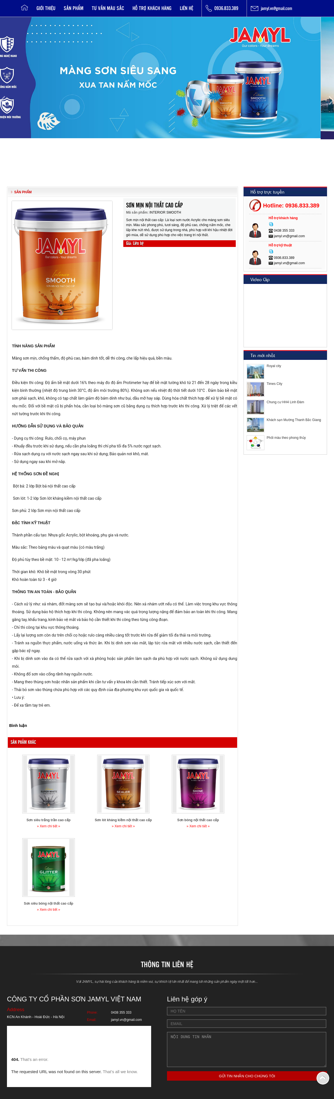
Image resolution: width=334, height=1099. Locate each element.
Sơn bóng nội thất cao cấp (198, 820)
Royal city (274, 366)
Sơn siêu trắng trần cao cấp (48, 820)
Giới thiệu (45, 7)
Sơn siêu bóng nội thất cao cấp (48, 903)
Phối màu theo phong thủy (286, 438)
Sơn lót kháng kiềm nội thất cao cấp (123, 820)
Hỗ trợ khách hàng (151, 7)
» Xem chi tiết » (48, 826)
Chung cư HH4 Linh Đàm (285, 402)
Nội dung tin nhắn (246, 1052)
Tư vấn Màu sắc (108, 7)
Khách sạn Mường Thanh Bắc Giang (294, 420)
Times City (274, 384)
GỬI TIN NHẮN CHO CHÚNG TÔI (247, 1082)
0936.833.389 (226, 7)
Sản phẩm (74, 7)
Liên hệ (186, 7)
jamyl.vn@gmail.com (276, 8)
